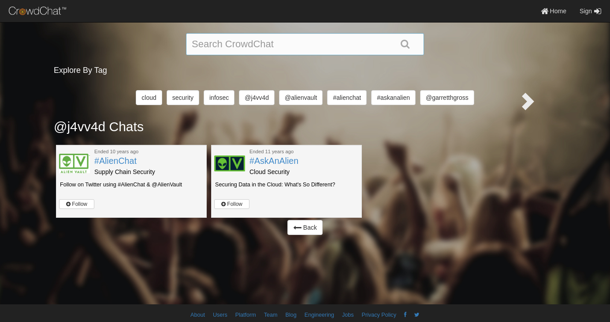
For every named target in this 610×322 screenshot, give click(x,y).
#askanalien (393, 97)
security (182, 97)
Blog (291, 315)
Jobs (348, 315)
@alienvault (301, 97)
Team (271, 315)
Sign (590, 11)
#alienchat (347, 97)
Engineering (319, 315)
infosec (219, 97)
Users (220, 315)
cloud (148, 97)
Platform (245, 315)
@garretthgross (447, 97)
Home (553, 11)
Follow (76, 204)
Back (305, 227)
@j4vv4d (257, 97)
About (197, 315)
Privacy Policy (379, 315)
